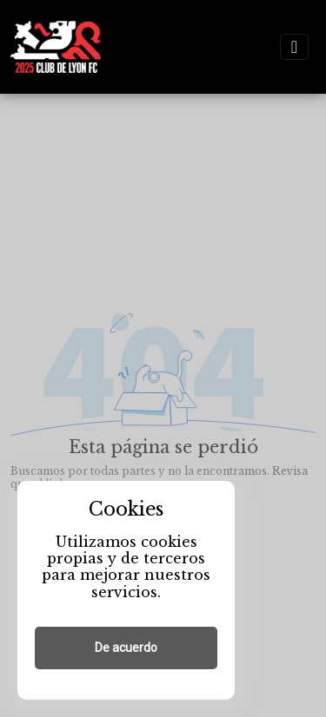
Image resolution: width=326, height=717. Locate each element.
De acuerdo (126, 648)
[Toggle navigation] (294, 47)
